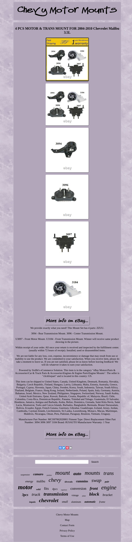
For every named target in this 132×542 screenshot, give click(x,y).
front (94, 488)
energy (29, 481)
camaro (38, 474)
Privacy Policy (67, 530)
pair (107, 481)
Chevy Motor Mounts (67, 514)
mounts (92, 473)
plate (84, 496)
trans (108, 473)
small (65, 501)
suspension (25, 475)
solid (38, 489)
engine (108, 487)
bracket (107, 495)
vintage (75, 495)
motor (25, 487)
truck (36, 494)
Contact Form (67, 525)
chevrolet (48, 500)
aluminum (76, 502)
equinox (64, 490)
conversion (78, 488)
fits (46, 488)
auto (77, 473)
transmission (56, 494)
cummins (82, 481)
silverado (69, 482)
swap (96, 480)
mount (62, 473)
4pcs (55, 489)
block (94, 494)
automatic (90, 501)
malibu (41, 481)
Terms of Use (67, 536)
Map (67, 520)
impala (32, 502)
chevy (55, 480)
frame (102, 501)
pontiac (49, 475)
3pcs (25, 495)
